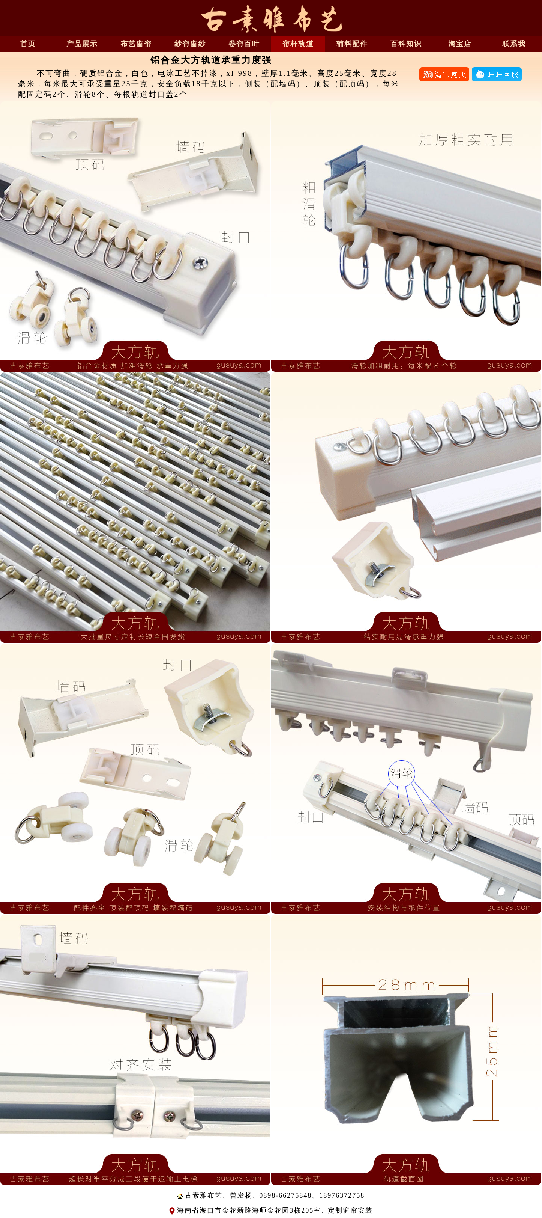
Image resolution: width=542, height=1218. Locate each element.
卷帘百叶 (244, 44)
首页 (28, 44)
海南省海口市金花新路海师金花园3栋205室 (245, 1210)
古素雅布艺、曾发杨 (215, 1195)
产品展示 (82, 44)
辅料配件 (352, 44)
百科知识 (406, 44)
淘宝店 (460, 44)
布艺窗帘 (136, 44)
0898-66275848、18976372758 (312, 1195)
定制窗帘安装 (350, 1210)
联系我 (514, 44)
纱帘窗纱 (190, 44)
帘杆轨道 (298, 44)
